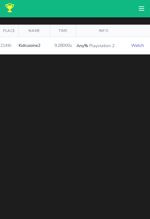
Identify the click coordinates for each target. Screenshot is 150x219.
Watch (137, 45)
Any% (82, 46)
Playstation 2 (101, 46)
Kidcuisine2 (29, 45)
